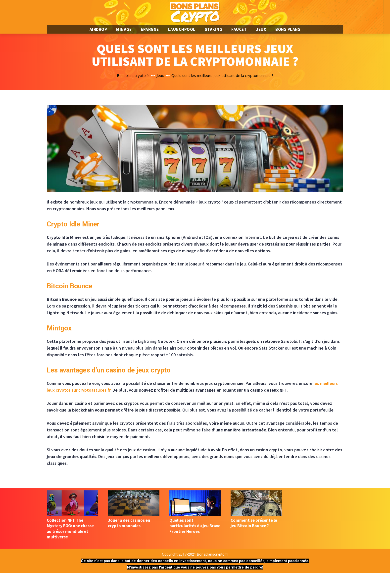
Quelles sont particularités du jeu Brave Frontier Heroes (194, 526)
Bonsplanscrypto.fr (133, 75)
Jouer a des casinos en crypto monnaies (129, 523)
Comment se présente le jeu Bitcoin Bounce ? (254, 523)
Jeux (160, 75)
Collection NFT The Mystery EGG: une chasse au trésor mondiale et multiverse (70, 528)
